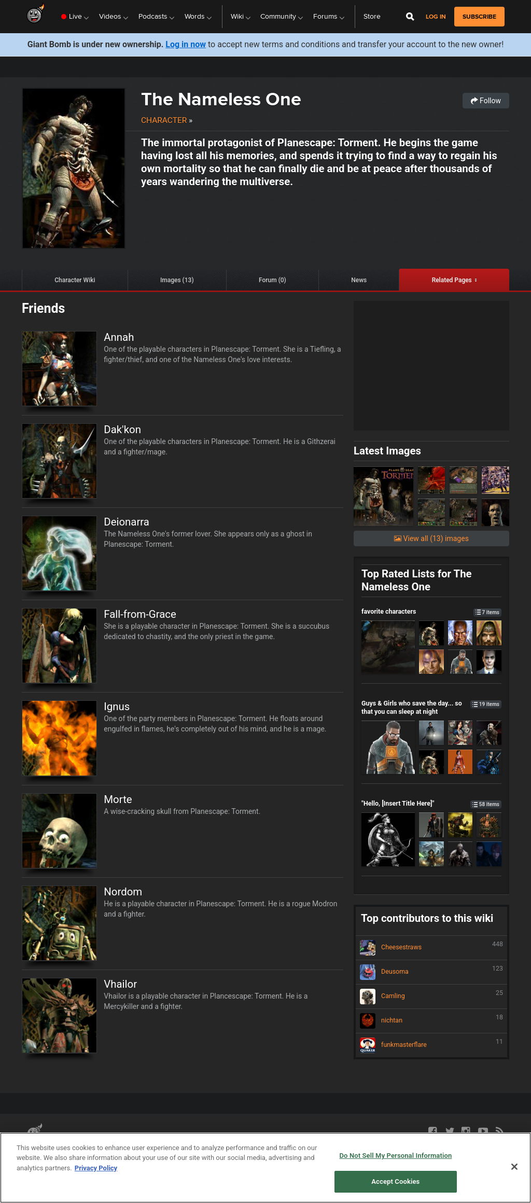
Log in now (185, 44)
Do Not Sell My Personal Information (395, 1155)
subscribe (479, 16)
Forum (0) (272, 280)
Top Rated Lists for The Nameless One (416, 580)
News (359, 280)
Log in (436, 17)
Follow (486, 100)
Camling (431, 996)
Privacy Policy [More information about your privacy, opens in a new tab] (96, 1168)
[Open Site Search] (410, 16)
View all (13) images (431, 538)
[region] (265, 1167)
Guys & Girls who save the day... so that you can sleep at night (431, 707)
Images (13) (177, 280)
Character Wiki (74, 280)
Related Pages (452, 280)
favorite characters (431, 611)
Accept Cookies (395, 1181)
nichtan (431, 1021)
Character (164, 120)
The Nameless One (221, 99)
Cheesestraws (431, 948)
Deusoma (431, 972)
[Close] (514, 1166)
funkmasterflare (431, 1045)
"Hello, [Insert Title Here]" (431, 803)
